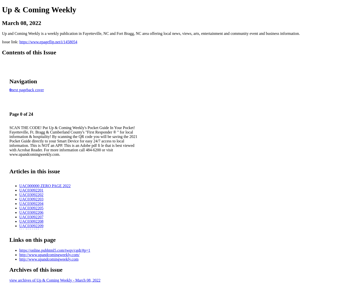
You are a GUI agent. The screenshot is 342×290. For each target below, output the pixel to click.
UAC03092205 (31, 208)
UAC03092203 (31, 199)
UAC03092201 (31, 190)
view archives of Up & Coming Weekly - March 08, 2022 (55, 280)
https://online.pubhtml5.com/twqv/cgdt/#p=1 (54, 250)
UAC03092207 (31, 217)
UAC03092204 (31, 203)
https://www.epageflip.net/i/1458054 (48, 42)
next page (19, 90)
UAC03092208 (31, 221)
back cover (35, 90)
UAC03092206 (31, 212)
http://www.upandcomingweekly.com (49, 259)
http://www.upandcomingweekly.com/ (49, 255)
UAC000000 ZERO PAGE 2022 (45, 186)
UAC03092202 (31, 195)
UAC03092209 (31, 226)
